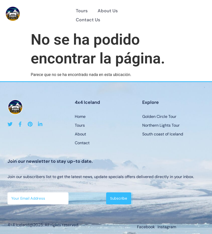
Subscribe (118, 198)
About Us (108, 11)
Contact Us (88, 20)
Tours (82, 11)
